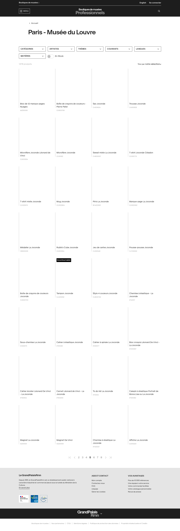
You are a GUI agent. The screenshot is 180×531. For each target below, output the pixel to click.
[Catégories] (32, 53)
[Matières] (32, 60)
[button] (57, 19)
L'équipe (95, 493)
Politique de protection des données (104, 528)
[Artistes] (61, 53)
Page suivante (105, 461)
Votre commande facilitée (138, 491)
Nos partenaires (58, 528)
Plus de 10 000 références (138, 485)
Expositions (73, 19)
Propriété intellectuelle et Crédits (134, 528)
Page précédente (74, 461)
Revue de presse (134, 496)
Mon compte (97, 485)
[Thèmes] (90, 53)
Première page (69, 461)
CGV (69, 528)
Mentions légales (80, 528)
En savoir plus (24, 492)
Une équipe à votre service (138, 488)
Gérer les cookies (98, 496)
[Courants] (118, 53)
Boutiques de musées (40, 528)
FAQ (93, 491)
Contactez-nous (98, 488)
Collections (90, 19)
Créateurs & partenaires (115, 19)
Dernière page (110, 461)
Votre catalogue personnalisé (139, 493)
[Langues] (147, 53)
